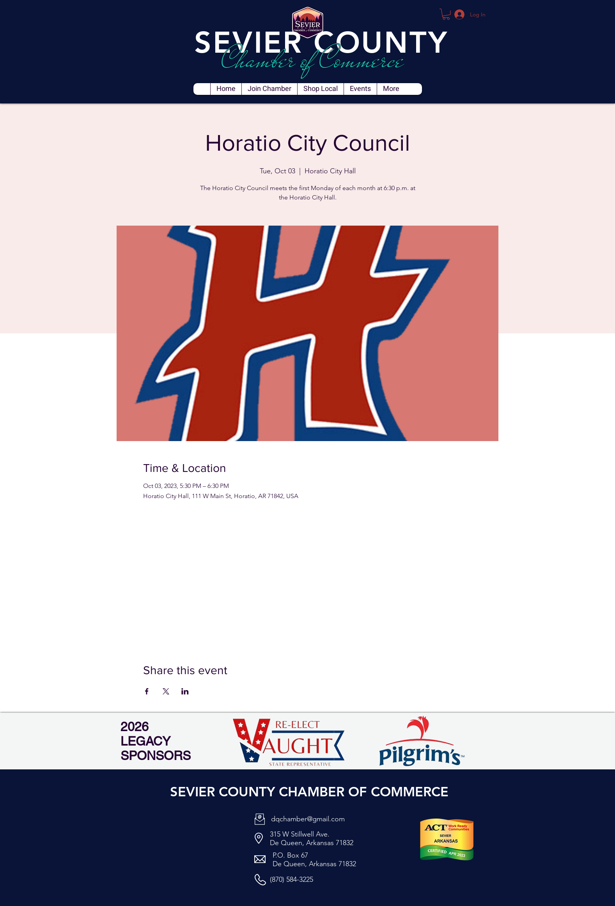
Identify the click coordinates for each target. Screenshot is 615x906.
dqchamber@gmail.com (308, 819)
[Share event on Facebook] (147, 691)
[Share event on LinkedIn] (185, 691)
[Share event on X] (166, 691)
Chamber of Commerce (313, 60)
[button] (446, 14)
